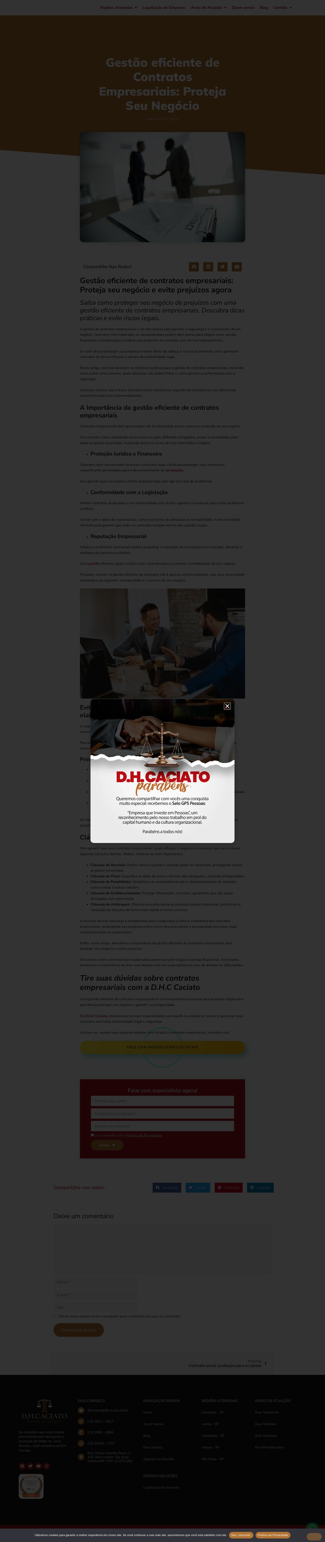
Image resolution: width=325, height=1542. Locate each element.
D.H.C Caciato (96, 1019)
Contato (282, 10)
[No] (314, 1536)
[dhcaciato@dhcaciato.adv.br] (81, 1414)
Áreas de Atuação (209, 10)
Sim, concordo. (241, 1535)
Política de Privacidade (273, 1535)
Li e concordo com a (128, 1139)
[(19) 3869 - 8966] (81, 1436)
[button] (194, 270)
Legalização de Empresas (164, 9)
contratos (159, 746)
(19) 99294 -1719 (100, 1447)
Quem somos (243, 9)
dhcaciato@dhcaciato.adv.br (107, 1414)
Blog (264, 9)
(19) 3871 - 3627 (100, 1425)
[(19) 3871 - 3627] (81, 1425)
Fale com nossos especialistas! (162, 1051)
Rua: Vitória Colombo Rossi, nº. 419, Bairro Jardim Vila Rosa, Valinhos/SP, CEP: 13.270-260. (110, 1461)
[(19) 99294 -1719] (81, 1447)
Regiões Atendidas (118, 10)
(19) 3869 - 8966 (100, 1436)
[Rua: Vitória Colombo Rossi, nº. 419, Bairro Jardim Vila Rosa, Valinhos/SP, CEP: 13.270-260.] (81, 1461)
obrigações (174, 474)
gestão (94, 567)
